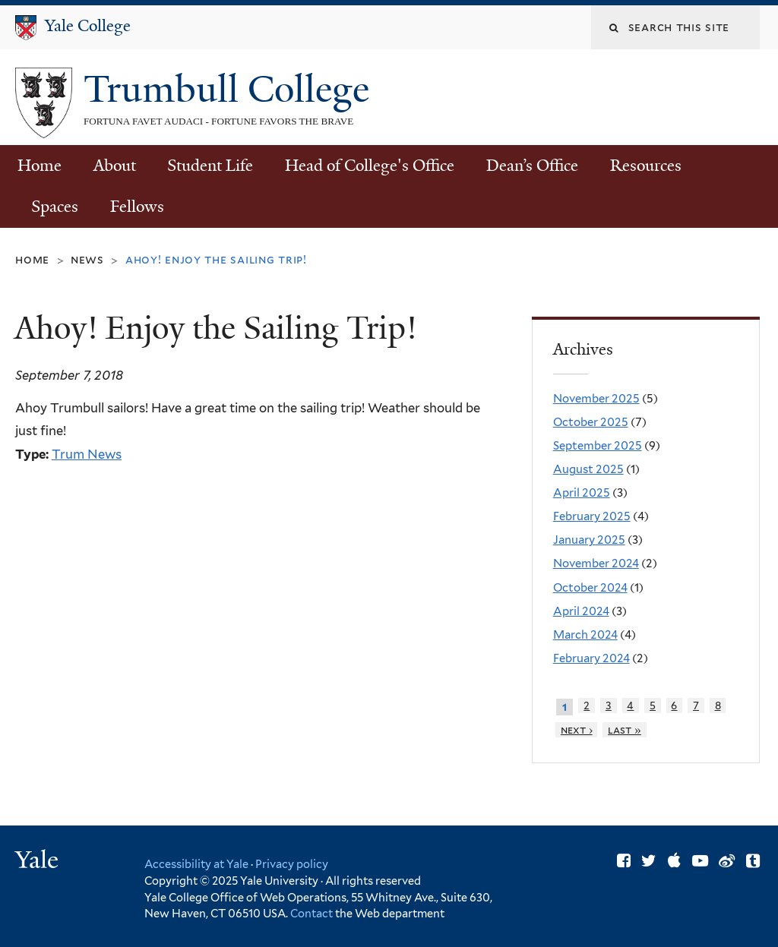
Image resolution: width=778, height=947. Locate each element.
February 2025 (592, 516)
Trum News (87, 454)
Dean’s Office (532, 165)
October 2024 (590, 588)
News (87, 259)
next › (577, 730)
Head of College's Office (369, 165)
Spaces (54, 206)
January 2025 (589, 540)
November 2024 (596, 563)
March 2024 (585, 635)
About (114, 165)
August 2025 (588, 469)
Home (39, 165)
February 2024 (591, 658)
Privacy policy (291, 863)
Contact (312, 913)
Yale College (88, 25)
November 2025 (596, 399)
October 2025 (590, 422)
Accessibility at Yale (196, 863)
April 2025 (581, 493)
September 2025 (597, 446)
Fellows (137, 206)
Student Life (210, 165)
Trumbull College (231, 89)
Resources (646, 165)
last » (624, 730)
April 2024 (581, 611)
